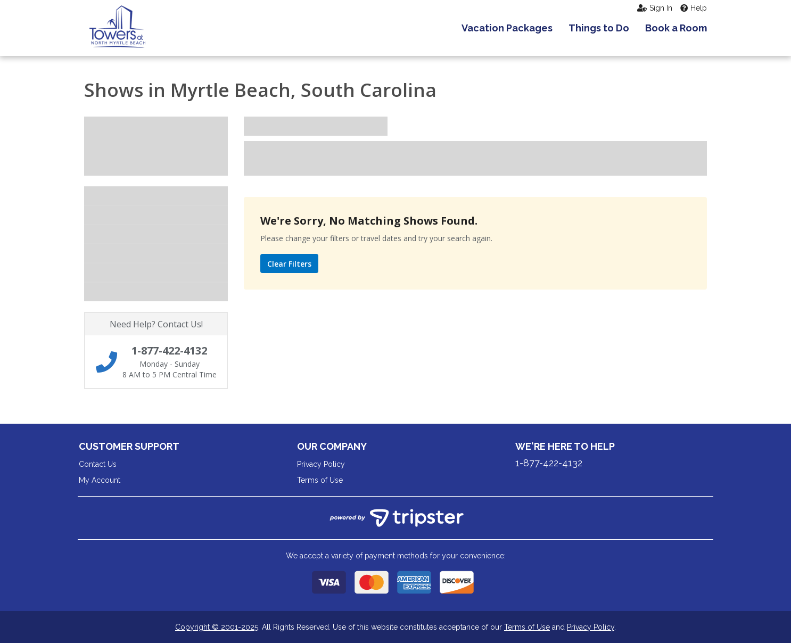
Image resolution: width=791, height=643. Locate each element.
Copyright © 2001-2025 (216, 627)
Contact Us (98, 464)
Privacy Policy (321, 464)
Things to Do (598, 28)
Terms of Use (320, 480)
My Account (99, 480)
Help (693, 8)
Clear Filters (289, 264)
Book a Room (676, 28)
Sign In (654, 8)
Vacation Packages (507, 28)
